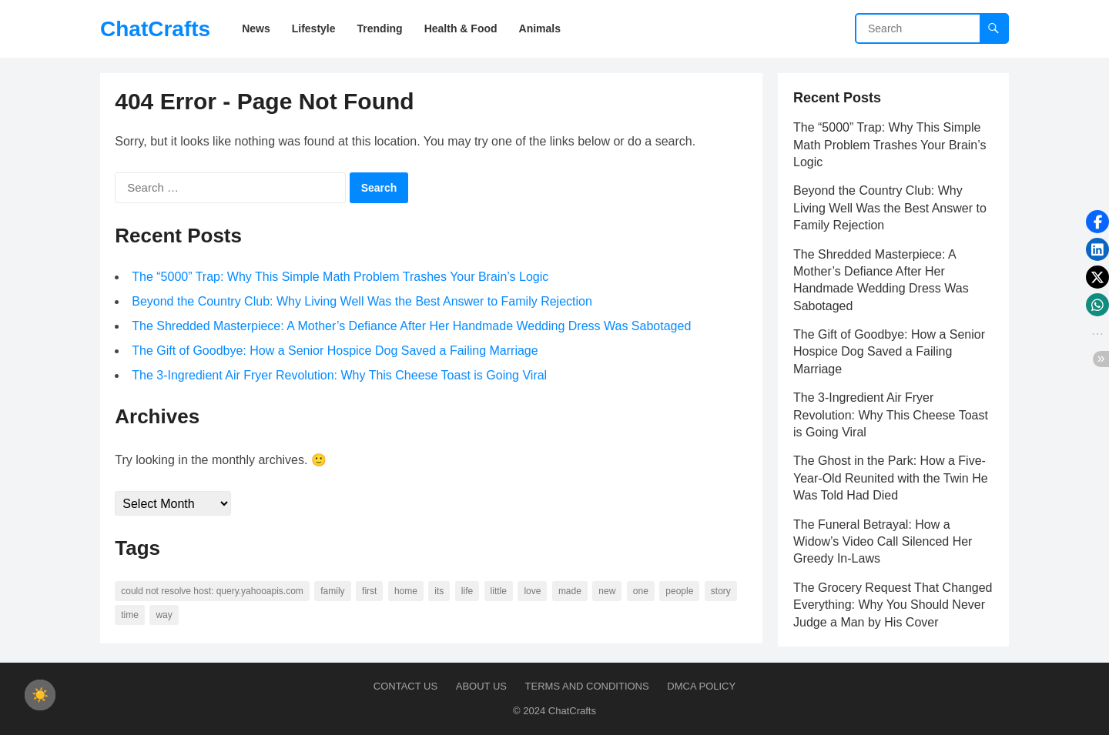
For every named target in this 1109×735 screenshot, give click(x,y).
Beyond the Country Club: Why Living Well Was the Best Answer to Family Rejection (362, 302)
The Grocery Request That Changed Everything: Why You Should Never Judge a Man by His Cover (893, 605)
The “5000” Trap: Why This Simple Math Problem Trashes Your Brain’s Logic (340, 277)
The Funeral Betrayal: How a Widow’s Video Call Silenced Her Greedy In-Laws (882, 542)
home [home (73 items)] (406, 591)
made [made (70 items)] (570, 591)
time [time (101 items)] (130, 615)
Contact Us (405, 686)
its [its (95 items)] (439, 591)
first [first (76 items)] (370, 591)
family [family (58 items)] (333, 591)
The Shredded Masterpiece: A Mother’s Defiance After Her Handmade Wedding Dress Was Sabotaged (412, 326)
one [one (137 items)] (641, 591)
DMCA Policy (701, 686)
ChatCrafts (155, 29)
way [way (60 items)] (164, 615)
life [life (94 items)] (468, 591)
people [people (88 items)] (680, 591)
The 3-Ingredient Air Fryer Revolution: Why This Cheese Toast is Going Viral (340, 376)
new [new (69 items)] (607, 591)
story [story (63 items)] (722, 591)
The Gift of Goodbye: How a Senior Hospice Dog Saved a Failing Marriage (335, 351)
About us (481, 686)
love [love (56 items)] (532, 591)
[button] (1097, 221)
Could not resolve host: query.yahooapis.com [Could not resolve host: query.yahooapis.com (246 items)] (213, 591)
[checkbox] (40, 695)
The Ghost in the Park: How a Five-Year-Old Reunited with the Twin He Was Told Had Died (890, 478)
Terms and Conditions (587, 686)
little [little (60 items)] (499, 591)
